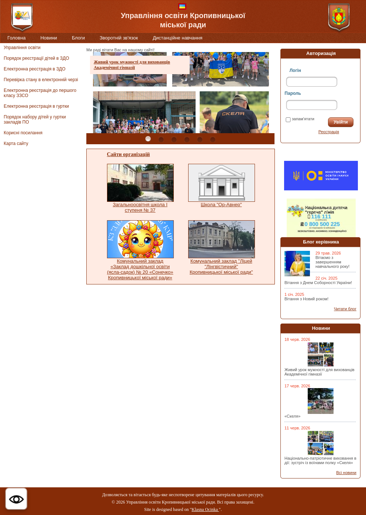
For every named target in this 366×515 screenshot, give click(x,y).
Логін (295, 70)
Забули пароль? (300, 131)
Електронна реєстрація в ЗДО (34, 69)
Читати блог (345, 309)
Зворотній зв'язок (119, 38)
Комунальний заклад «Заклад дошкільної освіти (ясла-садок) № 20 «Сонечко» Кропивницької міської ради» (140, 269)
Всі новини (346, 472)
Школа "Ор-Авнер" (221, 204)
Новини (48, 38)
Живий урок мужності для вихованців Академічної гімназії (132, 64)
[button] (16, 498)
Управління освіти (22, 47)
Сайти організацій (128, 154)
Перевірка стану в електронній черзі (41, 79)
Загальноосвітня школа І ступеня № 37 (140, 207)
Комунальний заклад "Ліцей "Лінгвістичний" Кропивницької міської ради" (221, 266)
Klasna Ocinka (205, 509)
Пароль (292, 93)
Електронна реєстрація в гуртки (36, 106)
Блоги (78, 38)
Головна (16, 38)
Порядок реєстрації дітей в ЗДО (36, 58)
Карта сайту (16, 143)
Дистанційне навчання (178, 38)
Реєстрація (328, 131)
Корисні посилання (23, 132)
